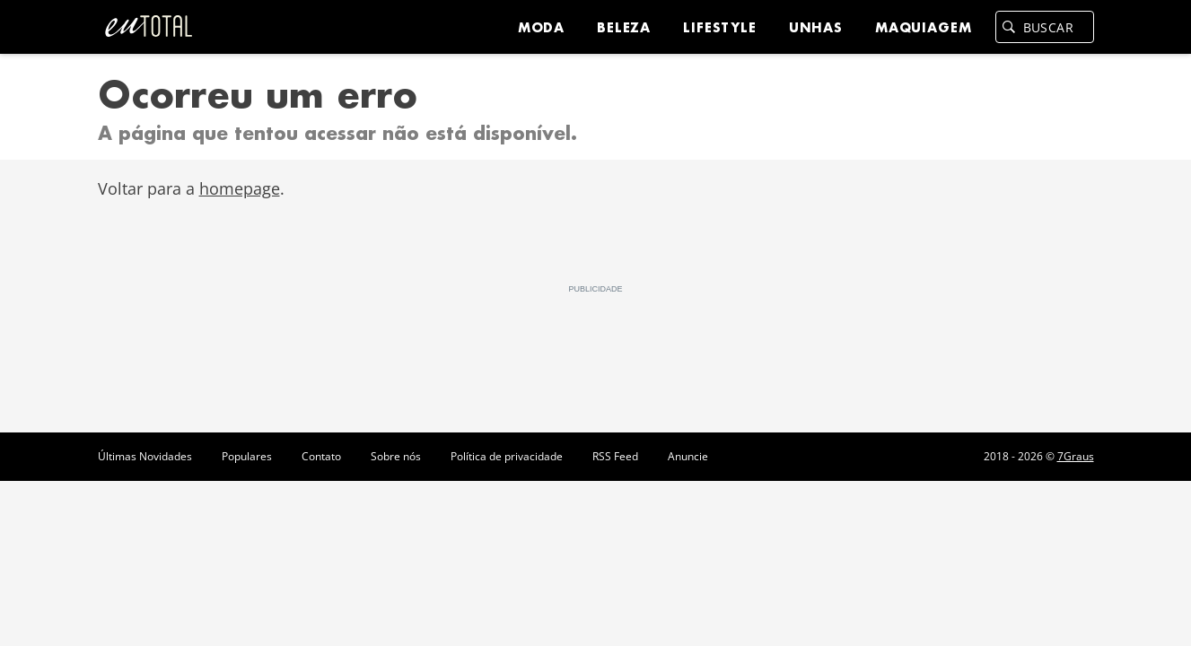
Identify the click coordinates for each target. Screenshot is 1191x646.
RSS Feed (615, 456)
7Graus (1075, 456)
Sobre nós (396, 456)
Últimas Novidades (145, 456)
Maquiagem (923, 27)
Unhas (816, 27)
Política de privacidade (507, 456)
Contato (321, 456)
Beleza (624, 27)
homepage (239, 188)
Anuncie (688, 456)
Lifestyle (720, 27)
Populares (247, 456)
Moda (541, 27)
